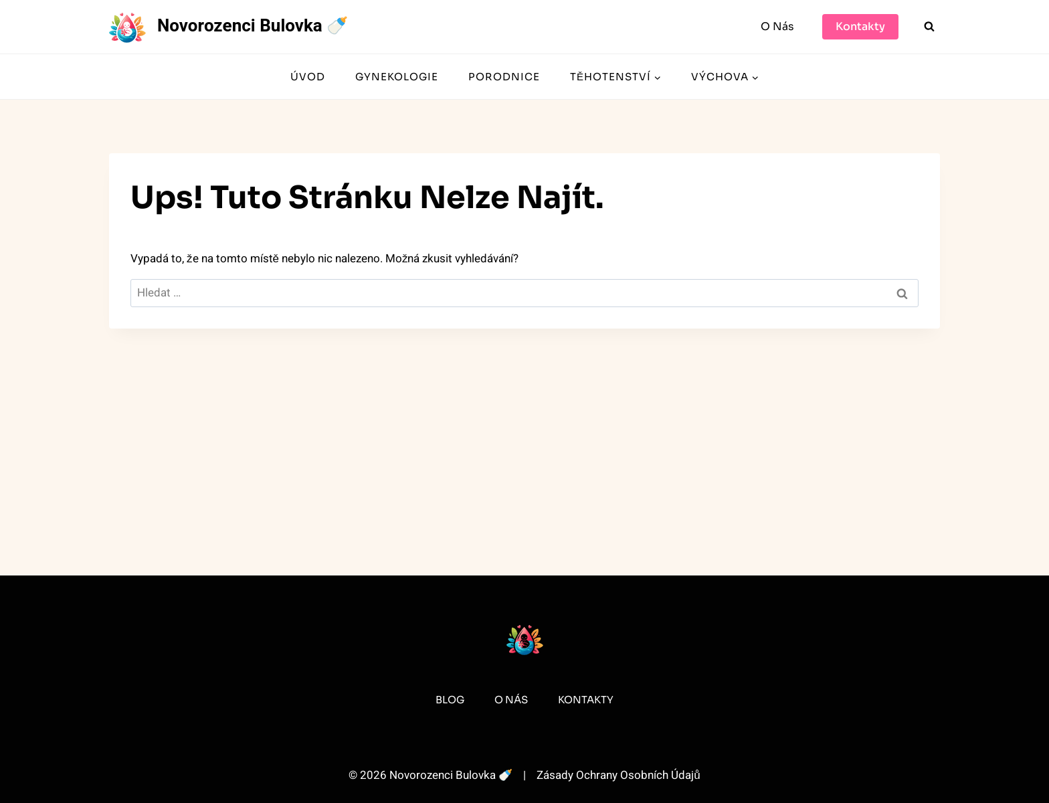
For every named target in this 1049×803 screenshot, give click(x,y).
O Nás (777, 26)
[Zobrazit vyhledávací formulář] (929, 26)
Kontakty (860, 26)
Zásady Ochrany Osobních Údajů (618, 775)
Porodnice (504, 76)
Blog (450, 699)
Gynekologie (396, 76)
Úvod (307, 76)
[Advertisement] (524, 428)
